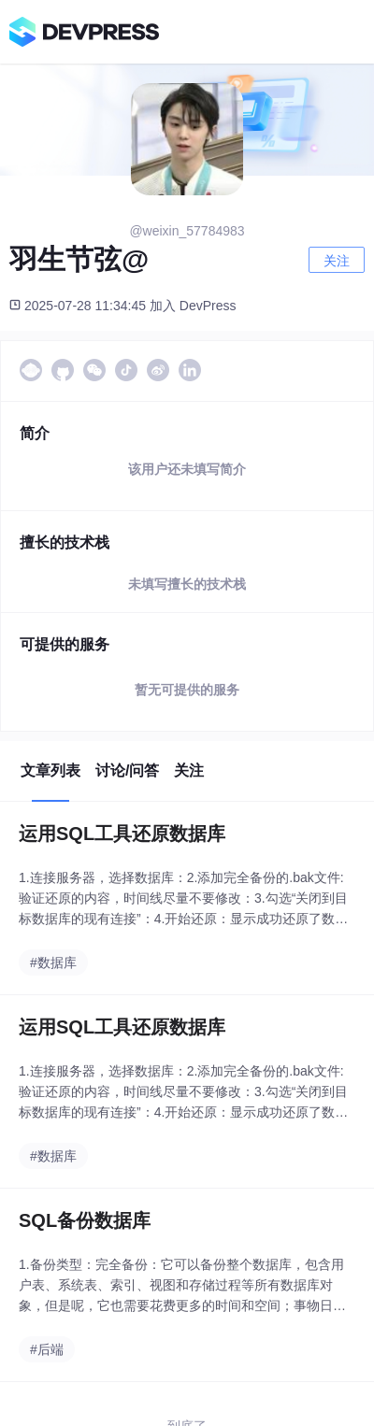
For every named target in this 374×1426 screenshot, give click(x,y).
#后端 (47, 1349)
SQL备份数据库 (85, 1220)
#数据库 (53, 962)
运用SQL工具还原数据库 (122, 833)
